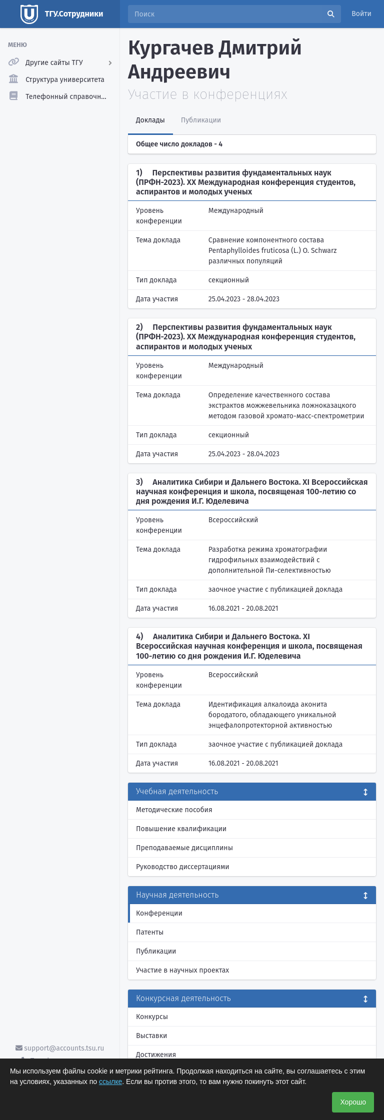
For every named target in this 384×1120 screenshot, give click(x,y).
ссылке (110, 1082)
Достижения (156, 1055)
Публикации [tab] (201, 120)
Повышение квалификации (181, 829)
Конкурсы (152, 1017)
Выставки (151, 1036)
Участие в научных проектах (182, 970)
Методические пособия (174, 810)
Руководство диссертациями (183, 867)
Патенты (150, 932)
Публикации (156, 951)
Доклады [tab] (150, 120)
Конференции (159, 913)
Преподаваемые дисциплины (184, 848)
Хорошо (353, 1102)
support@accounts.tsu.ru (60, 1048)
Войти (362, 13)
